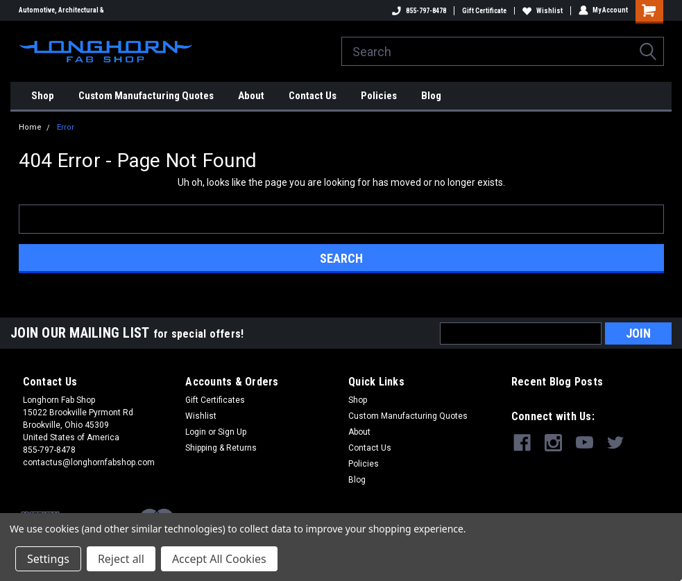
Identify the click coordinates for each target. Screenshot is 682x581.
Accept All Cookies (219, 558)
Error (65, 127)
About (251, 95)
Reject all (121, 558)
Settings (48, 558)
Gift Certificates (215, 400)
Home (30, 127)
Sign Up (232, 432)
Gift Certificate (484, 11)
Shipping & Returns (221, 448)
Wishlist (542, 10)
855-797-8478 (419, 10)
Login (195, 432)
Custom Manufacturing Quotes (146, 95)
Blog (431, 95)
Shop (42, 95)
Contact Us (312, 95)
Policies (379, 95)
